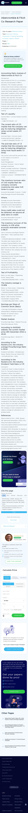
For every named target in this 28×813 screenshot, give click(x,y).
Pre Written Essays (6, 781)
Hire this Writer (14, 561)
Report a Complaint (7, 804)
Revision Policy (19, 801)
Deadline (5, 597)
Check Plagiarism (8, 480)
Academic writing (6, 578)
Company (5, 38)
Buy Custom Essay (6, 764)
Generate (7, 462)
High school (8, 583)
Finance (15, 34)
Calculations (23, 577)
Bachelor (8, 586)
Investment (6, 36)
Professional (20, 586)
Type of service (7, 574)
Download (13, 520)
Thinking (13, 36)
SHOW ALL (13, 787)
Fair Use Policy (19, 810)
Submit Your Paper (14, 649)
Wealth (17, 38)
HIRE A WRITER (16, 2)
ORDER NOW (14, 691)
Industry (11, 38)
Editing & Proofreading (14, 578)
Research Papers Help (6, 761)
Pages (4, 603)
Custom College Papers (7, 778)
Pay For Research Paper (7, 758)
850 (8, 43)
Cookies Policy (6, 801)
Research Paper (17, 31)
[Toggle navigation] (26, 2)
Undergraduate (19, 583)
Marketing (19, 36)
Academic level (6, 581)
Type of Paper (6, 591)
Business (9, 34)
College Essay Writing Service (8, 767)
